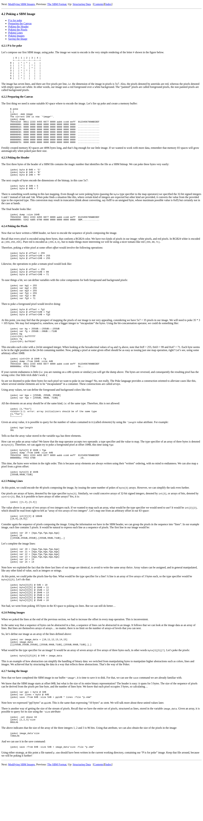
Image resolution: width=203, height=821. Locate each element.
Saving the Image (17, 38)
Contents (99, 4)
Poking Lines (15, 32)
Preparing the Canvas (20, 23)
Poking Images (16, 35)
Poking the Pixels (17, 29)
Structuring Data (82, 4)
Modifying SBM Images (21, 4)
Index (108, 4)
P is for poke (15, 20)
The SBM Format (56, 4)
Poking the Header (18, 26)
